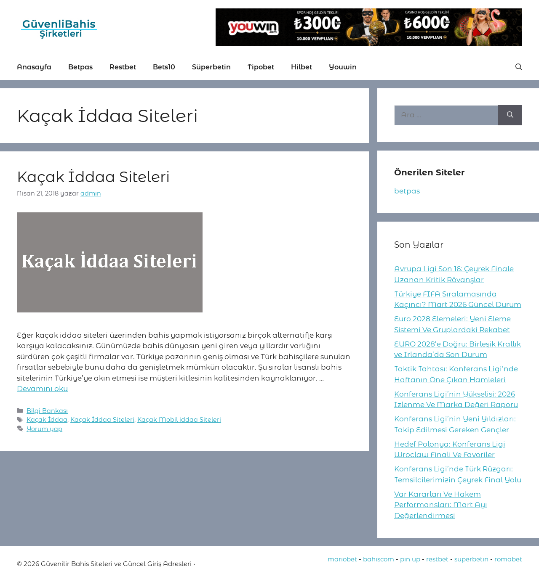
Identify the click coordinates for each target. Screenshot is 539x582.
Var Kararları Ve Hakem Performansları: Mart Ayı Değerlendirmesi (440, 505)
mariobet (342, 559)
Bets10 (164, 67)
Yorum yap (44, 429)
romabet (508, 559)
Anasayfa (34, 67)
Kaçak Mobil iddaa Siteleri (179, 419)
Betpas (80, 67)
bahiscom (378, 559)
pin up (410, 559)
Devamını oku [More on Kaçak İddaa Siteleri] (42, 388)
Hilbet (301, 67)
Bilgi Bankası (47, 411)
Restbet (122, 67)
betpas (407, 191)
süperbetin (471, 559)
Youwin (343, 67)
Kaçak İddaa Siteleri (93, 177)
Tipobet (261, 67)
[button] (519, 67)
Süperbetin (211, 67)
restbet (437, 559)
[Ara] (510, 115)
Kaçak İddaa (47, 419)
